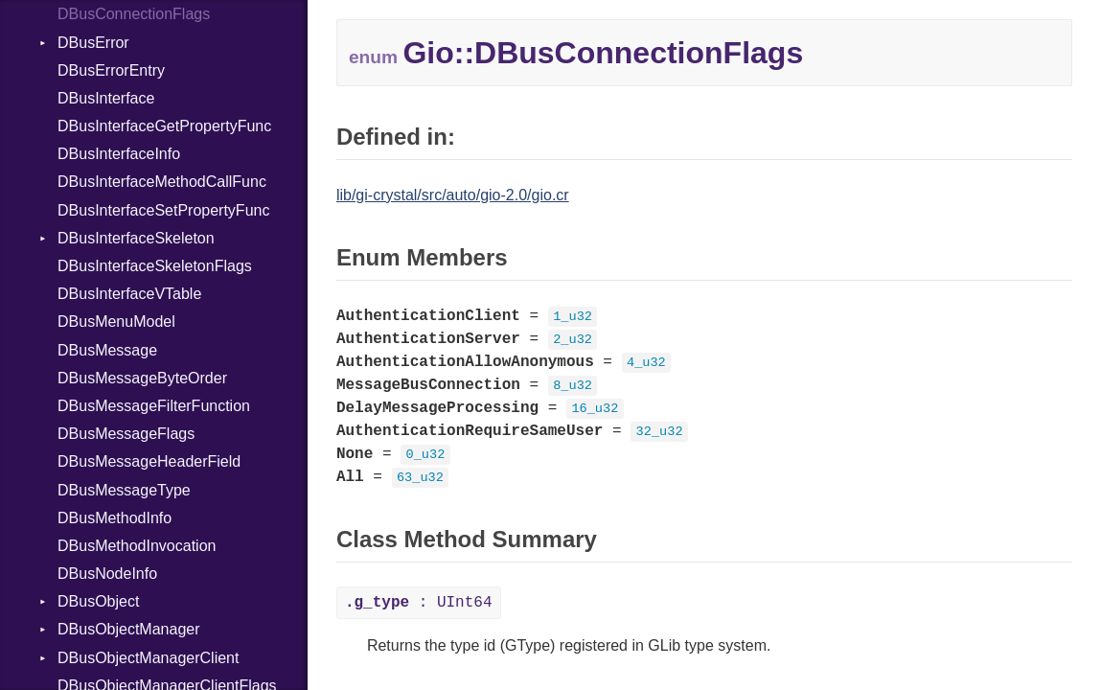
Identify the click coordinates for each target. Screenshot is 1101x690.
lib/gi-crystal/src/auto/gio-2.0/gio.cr (452, 195)
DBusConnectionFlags (133, 14)
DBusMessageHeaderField (149, 461)
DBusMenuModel (116, 321)
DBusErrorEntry (111, 70)
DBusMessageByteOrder (142, 378)
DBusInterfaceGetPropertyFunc (164, 126)
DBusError (93, 42)
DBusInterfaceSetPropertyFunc (163, 210)
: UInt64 (419, 602)
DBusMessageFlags (126, 434)
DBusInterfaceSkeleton (136, 238)
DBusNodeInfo (107, 573)
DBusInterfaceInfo (118, 154)
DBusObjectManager (128, 629)
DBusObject (98, 601)
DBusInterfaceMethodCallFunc (161, 181)
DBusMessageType (124, 490)
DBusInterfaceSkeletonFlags (154, 266)
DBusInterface (105, 98)
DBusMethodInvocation (136, 546)
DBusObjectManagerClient (148, 658)
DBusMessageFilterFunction (153, 406)
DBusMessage (107, 350)
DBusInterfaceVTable (129, 294)
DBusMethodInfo (114, 518)
